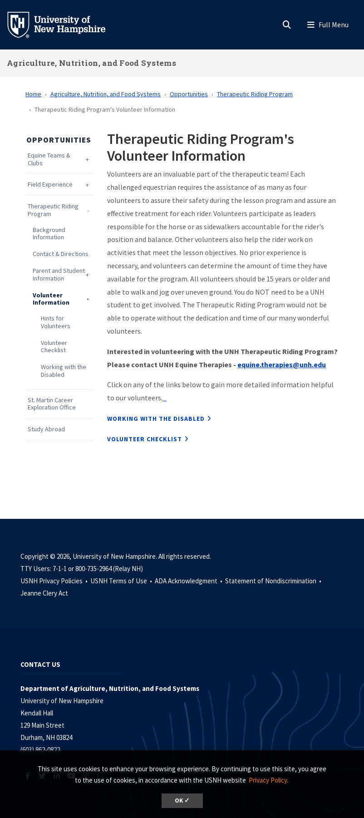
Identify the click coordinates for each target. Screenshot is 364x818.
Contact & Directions (61, 254)
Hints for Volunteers (55, 322)
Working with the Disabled (63, 371)
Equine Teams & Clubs (49, 159)
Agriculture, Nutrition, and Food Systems (91, 63)
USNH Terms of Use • (121, 581)
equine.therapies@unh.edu (281, 364)
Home (33, 94)
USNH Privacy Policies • (54, 581)
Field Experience (50, 184)
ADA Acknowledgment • (189, 581)
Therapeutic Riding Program (255, 94)
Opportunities (189, 94)
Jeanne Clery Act (44, 593)
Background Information (49, 233)
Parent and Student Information (59, 274)
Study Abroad (46, 429)
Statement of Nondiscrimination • (274, 581)
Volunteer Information (51, 299)
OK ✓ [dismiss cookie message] (182, 800)
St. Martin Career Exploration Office (52, 404)
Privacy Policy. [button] (268, 780)
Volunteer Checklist (54, 347)
